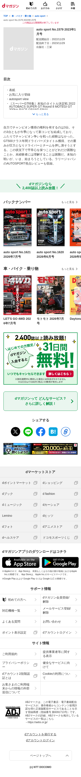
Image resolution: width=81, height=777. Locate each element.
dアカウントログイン (57, 632)
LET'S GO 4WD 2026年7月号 (17, 321)
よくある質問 (11, 621)
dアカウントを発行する (41, 734)
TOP (5, 16)
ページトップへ (40, 755)
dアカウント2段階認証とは (16, 675)
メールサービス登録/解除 (57, 610)
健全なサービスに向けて (56, 664)
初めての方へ (14, 599)
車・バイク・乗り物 (21, 16)
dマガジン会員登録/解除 (56, 599)
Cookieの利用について (56, 675)
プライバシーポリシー (15, 664)
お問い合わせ (52, 621)
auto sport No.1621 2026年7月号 (17, 254)
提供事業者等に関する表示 (56, 653)
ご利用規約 (9, 654)
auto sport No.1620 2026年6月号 (50, 254)
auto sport (40, 16)
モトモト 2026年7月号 (50, 321)
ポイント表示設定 (14, 632)
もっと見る (67, 202)
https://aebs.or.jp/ (38, 722)
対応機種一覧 (11, 610)
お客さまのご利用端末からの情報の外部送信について (15, 688)
